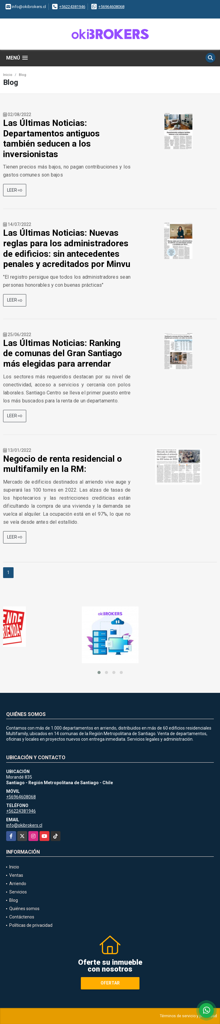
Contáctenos (21, 916)
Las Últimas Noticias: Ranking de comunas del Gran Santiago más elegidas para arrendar (62, 353)
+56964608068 (111, 6)
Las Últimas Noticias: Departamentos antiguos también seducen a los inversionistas (51, 138)
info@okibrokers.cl (24, 825)
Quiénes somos (24, 908)
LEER (14, 190)
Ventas (16, 875)
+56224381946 (72, 6)
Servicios (18, 891)
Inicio (7, 75)
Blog (22, 75)
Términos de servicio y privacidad (188, 1016)
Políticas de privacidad (30, 925)
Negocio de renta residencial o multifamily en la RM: (62, 464)
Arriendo (17, 883)
